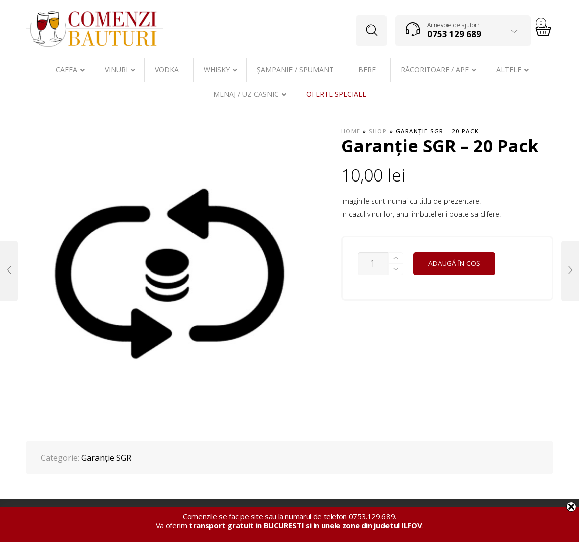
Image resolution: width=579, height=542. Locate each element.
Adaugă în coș (454, 263)
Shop (378, 131)
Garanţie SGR (106, 457)
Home (351, 131)
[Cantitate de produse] (373, 263)
